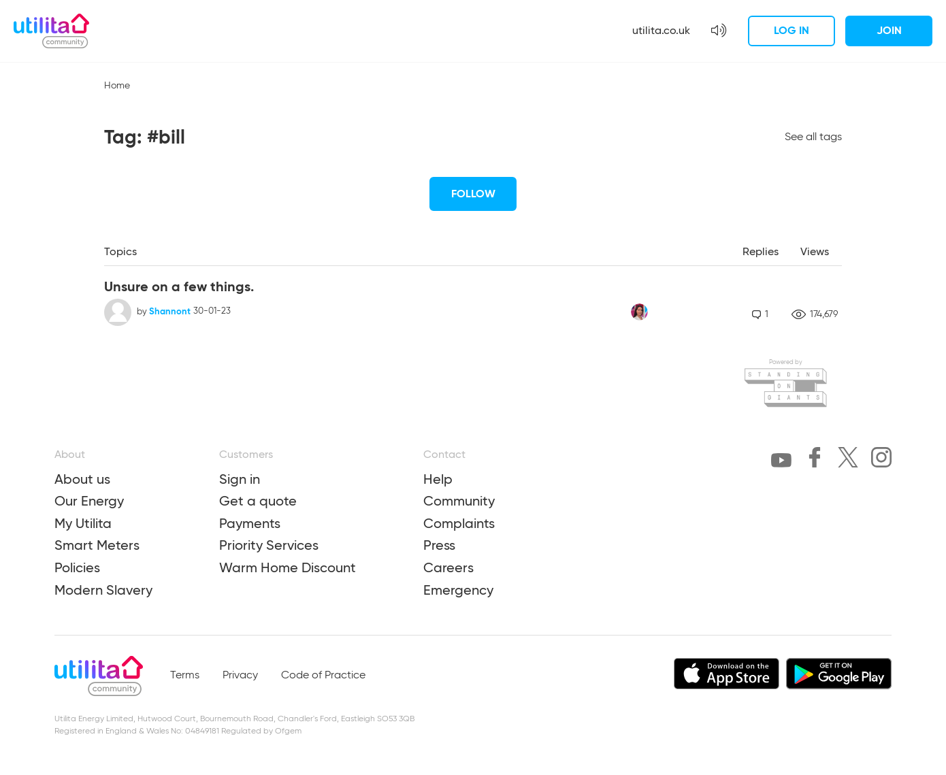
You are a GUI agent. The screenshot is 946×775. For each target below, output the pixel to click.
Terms (184, 675)
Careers (448, 567)
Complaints (459, 523)
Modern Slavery (103, 590)
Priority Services (269, 545)
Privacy (240, 675)
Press (439, 545)
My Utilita (83, 523)
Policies (77, 567)
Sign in (239, 479)
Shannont (170, 311)
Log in (791, 30)
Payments (249, 523)
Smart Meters (97, 545)
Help (438, 479)
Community (459, 501)
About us (82, 479)
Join (889, 30)
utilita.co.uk (661, 30)
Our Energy (89, 501)
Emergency (458, 590)
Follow (473, 193)
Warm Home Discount (287, 567)
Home (117, 85)
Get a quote (258, 501)
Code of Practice (323, 675)
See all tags (813, 137)
